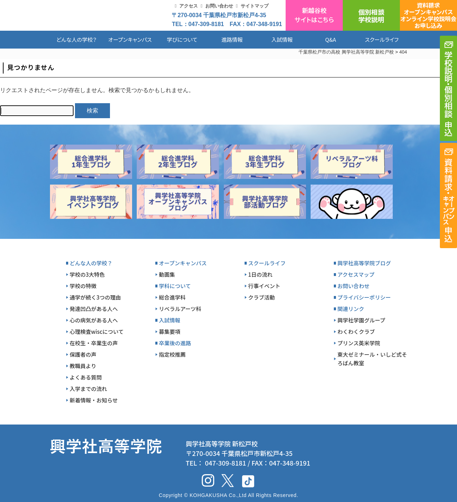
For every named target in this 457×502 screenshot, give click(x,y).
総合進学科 (172, 297)
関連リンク (350, 308)
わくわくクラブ (356, 331)
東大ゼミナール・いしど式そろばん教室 (372, 359)
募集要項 (169, 331)
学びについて (182, 39)
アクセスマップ (356, 274)
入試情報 (282, 39)
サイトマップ (254, 6)
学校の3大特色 (87, 274)
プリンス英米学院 (358, 343)
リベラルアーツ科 (180, 308)
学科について (175, 286)
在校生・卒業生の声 (94, 343)
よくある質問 (86, 377)
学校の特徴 (83, 286)
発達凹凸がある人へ (94, 308)
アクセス (188, 6)
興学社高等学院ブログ (364, 263)
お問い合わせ (219, 6)
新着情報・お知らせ (94, 400)
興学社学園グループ (361, 320)
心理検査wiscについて (97, 331)
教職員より (83, 366)
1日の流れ (260, 274)
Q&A (330, 39)
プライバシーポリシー (364, 297)
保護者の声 (83, 354)
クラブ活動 (261, 297)
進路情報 (232, 39)
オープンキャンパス (130, 39)
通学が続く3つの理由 (95, 297)
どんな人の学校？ (76, 39)
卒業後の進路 (175, 343)
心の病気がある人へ (94, 320)
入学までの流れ (88, 388)
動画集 (167, 274)
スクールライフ (376, 39)
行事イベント (264, 286)
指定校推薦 (172, 354)
